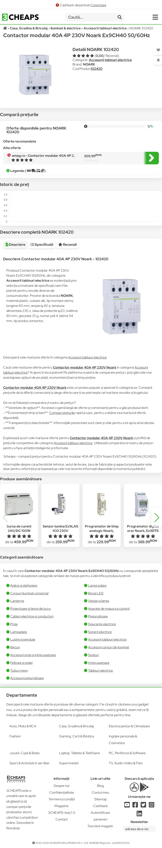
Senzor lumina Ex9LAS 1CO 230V (60, 528)
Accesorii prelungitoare (27, 678)
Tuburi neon (19, 670)
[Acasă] (5, 28)
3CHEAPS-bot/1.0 (61, 812)
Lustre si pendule (22, 639)
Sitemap (100, 799)
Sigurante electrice (102, 624)
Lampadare (18, 632)
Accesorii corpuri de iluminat (108, 647)
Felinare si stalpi (21, 663)
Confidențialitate (61, 792)
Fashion (15, 736)
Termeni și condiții (62, 799)
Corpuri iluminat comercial (29, 593)
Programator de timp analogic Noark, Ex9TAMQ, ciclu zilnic (102, 530)
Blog (100, 786)
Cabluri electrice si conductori (31, 616)
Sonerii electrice (100, 632)
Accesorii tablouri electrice (110, 60)
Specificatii (41, 244)
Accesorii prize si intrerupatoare (33, 655)
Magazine (61, 806)
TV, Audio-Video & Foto (126, 763)
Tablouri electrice (100, 670)
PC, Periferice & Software (127, 753)
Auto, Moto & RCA (22, 726)
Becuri (15, 647)
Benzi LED (96, 593)
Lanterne (17, 601)
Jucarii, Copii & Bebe (24, 753)
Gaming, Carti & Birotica (76, 736)
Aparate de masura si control (109, 608)
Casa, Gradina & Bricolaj (76, 726)
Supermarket (69, 763)
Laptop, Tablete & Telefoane (79, 753)
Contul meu (100, 792)
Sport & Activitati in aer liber (29, 763)
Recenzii (67, 244)
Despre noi (61, 786)
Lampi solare (97, 585)
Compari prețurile (62, 413)
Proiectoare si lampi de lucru (30, 608)
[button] (157, 517)
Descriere (15, 244)
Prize (14, 624)
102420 (96, 69)
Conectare (98, 5)
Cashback (100, 806)
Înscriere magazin (100, 826)
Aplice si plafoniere (23, 585)
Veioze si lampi (98, 601)
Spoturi (93, 655)
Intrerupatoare (98, 663)
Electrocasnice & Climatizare (129, 726)
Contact (62, 819)
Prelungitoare (98, 616)
